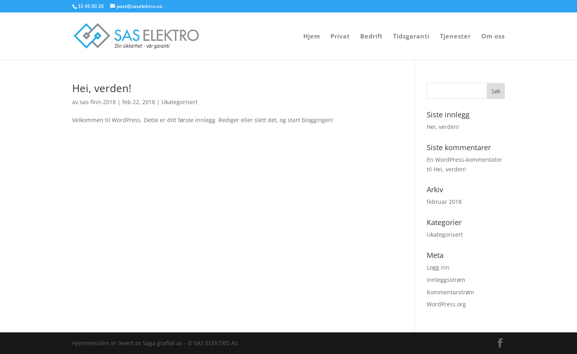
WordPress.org (446, 304)
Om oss (493, 36)
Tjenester (455, 36)
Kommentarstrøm (450, 292)
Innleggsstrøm (446, 280)
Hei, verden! (101, 88)
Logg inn (438, 267)
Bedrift (371, 36)
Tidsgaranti (411, 36)
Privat (340, 36)
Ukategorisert (179, 102)
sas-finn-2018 (98, 102)
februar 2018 (444, 201)
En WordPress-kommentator (464, 159)
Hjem (311, 36)
